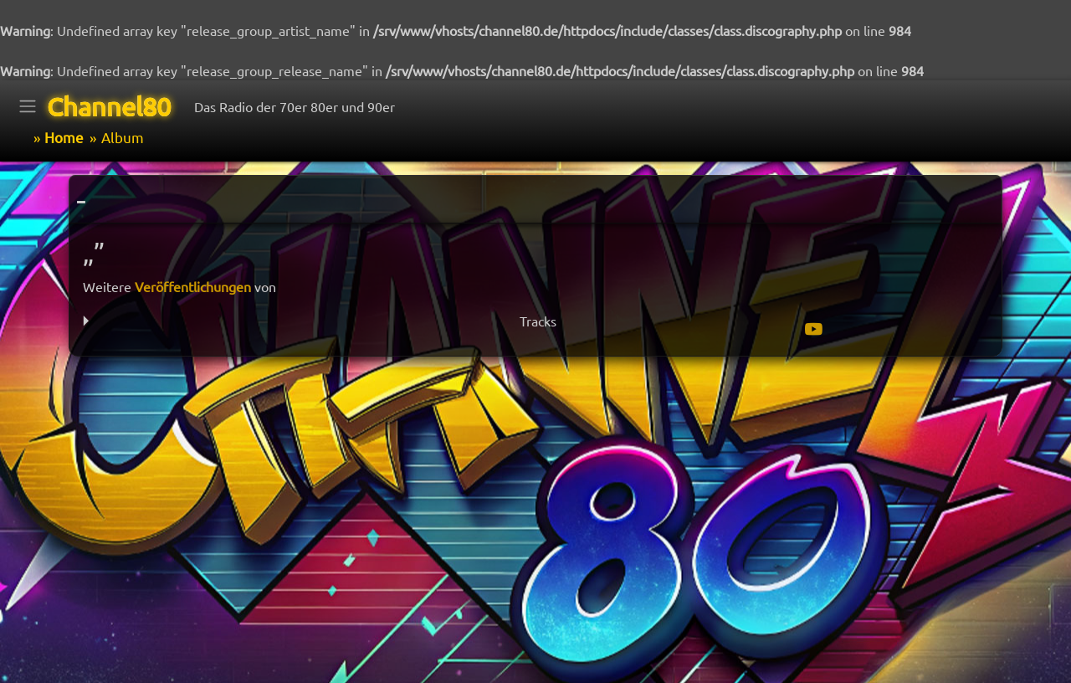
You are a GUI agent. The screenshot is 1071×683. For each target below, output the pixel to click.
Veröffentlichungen (193, 286)
